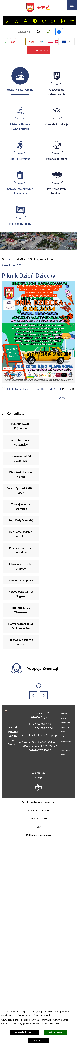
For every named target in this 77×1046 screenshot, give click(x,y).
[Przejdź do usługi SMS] (22, 41)
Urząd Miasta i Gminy (24, 259)
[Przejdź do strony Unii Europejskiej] (68, 41)
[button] (38, 382)
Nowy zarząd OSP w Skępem (20, 594)
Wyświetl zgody (24, 1032)
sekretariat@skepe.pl (44, 735)
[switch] (44, 20)
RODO (38, 826)
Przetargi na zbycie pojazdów (20, 550)
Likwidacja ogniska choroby (20, 566)
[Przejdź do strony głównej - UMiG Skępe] (38, 7)
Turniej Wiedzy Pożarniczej (20, 506)
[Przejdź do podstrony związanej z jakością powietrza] (6, 41)
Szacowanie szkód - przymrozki (20, 458)
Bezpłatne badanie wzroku (20, 534)
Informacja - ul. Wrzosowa (21, 610)
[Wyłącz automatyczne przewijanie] (38, 685)
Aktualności (47, 259)
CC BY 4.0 (43, 810)
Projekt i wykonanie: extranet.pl (38, 802)
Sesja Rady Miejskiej (20, 520)
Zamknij (38, 1040)
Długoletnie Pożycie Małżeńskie (20, 442)
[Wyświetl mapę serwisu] (49, 31)
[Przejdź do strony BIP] (31, 41)
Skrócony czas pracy (20, 580)
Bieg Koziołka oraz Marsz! (20, 474)
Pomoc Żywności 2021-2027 (20, 490)
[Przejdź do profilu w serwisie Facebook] (59, 31)
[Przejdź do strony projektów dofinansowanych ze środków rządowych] (53, 41)
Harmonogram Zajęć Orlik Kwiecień (20, 626)
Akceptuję (55, 1032)
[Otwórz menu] (72, 5)
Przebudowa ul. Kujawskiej (20, 426)
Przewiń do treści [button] (38, 50)
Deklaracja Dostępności (38, 834)
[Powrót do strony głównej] (5, 259)
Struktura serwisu (38, 818)
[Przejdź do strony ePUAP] (41, 41)
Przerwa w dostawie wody (20, 642)
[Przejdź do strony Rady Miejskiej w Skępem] (13, 41)
